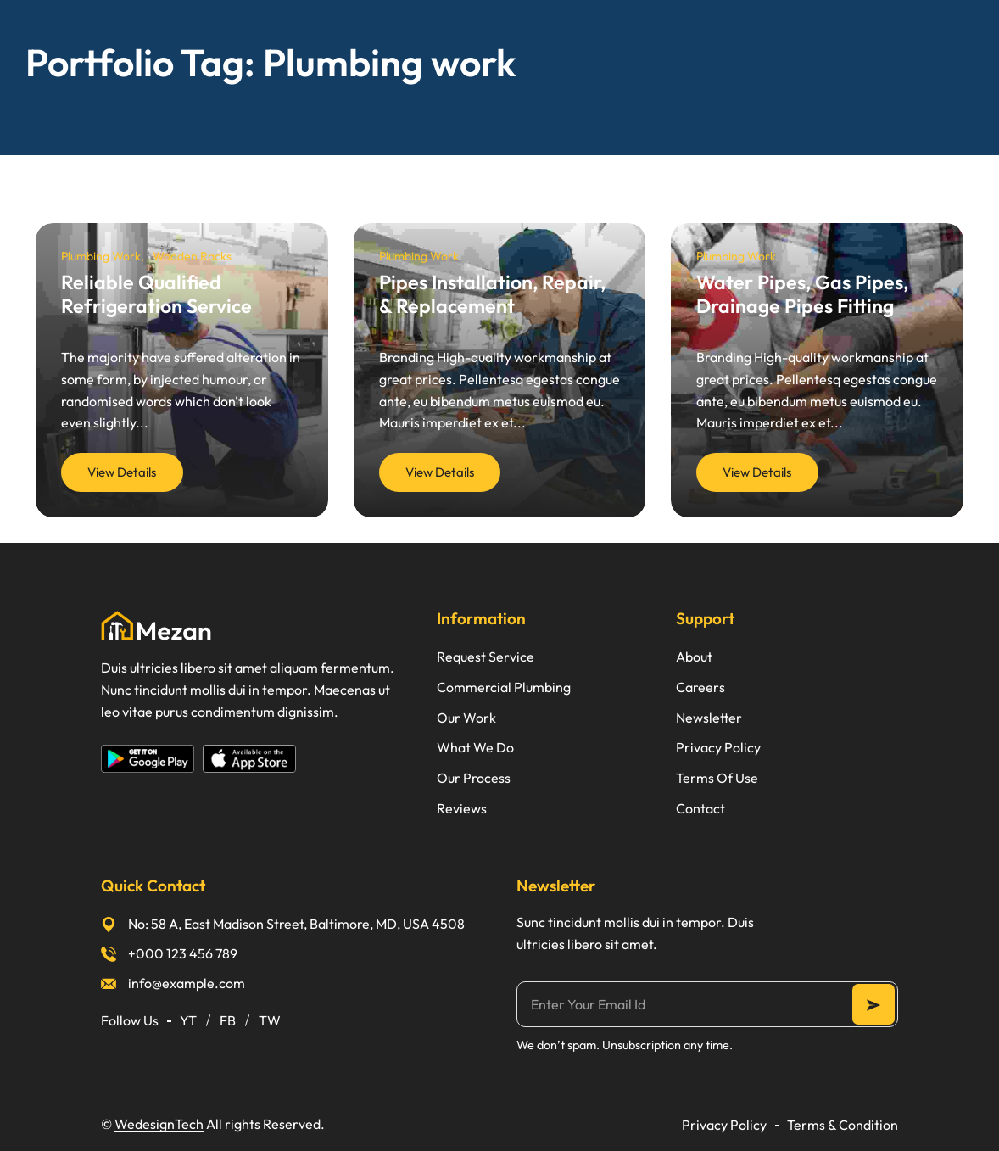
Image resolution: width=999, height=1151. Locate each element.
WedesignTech (159, 1123)
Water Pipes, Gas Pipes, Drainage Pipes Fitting (802, 294)
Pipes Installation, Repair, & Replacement (492, 294)
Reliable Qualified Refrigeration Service (156, 294)
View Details (121, 472)
